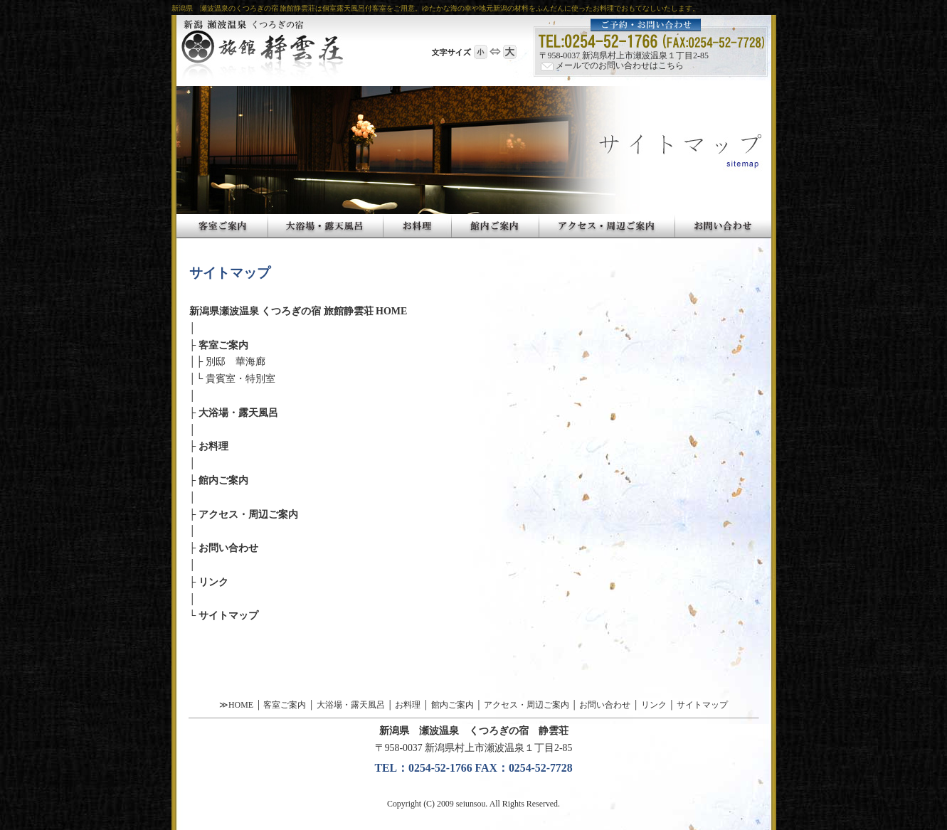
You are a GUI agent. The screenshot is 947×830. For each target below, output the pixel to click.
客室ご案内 (223, 345)
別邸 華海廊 (235, 361)
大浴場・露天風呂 (238, 413)
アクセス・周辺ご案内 (248, 514)
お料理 (213, 446)
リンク (213, 582)
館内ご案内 (223, 480)
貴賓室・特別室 (240, 378)
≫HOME (236, 705)
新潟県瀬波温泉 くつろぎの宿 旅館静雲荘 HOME (298, 311)
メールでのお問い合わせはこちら (611, 65)
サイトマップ (228, 615)
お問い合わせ (228, 548)
